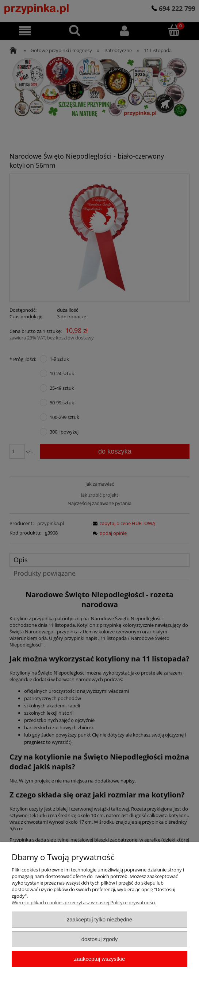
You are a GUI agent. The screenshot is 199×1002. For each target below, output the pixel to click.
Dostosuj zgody (99, 939)
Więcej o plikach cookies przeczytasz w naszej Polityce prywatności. (84, 902)
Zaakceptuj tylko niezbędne (99, 919)
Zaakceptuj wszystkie (99, 959)
